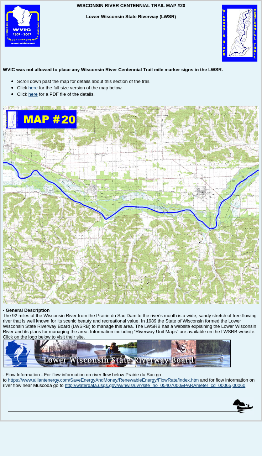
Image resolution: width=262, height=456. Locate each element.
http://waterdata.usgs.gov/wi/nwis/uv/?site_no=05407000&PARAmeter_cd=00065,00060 (155, 385)
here (33, 87)
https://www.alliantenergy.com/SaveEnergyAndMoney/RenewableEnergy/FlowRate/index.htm (103, 380)
